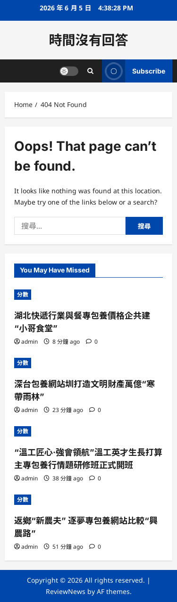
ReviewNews (65, 591)
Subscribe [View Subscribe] (133, 70)
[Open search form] (90, 71)
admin (29, 342)
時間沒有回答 (88, 40)
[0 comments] (92, 342)
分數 (22, 294)
